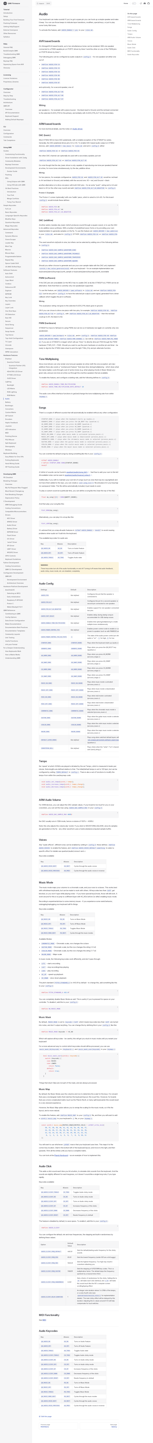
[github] (148, 3)
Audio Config (132, 31)
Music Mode (131, 44)
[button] (16, 9)
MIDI (44, 1320)
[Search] (43, 3)
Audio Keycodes (133, 54)
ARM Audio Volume (134, 37)
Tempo (129, 34)
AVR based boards (134, 17)
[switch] (134, 3)
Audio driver (77, 129)
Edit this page (45, 1416)
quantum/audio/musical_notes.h (77, 475)
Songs (129, 27)
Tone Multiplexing (133, 24)
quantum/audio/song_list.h (76, 472)
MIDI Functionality (133, 51)
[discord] (145, 3)
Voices (129, 41)
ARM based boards (134, 20)
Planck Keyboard (61, 1155)
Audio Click (131, 48)
